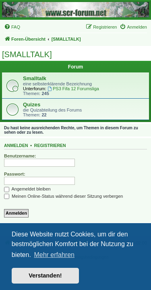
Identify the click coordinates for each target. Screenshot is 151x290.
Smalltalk (34, 78)
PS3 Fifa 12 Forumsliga (73, 88)
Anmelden (16, 145)
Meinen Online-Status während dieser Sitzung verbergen (63, 196)
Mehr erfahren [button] (54, 254)
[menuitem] (12, 27)
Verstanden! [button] (45, 275)
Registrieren (50, 145)
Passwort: (14, 174)
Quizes (31, 105)
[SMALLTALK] (27, 54)
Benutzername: (20, 155)
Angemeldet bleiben (27, 188)
